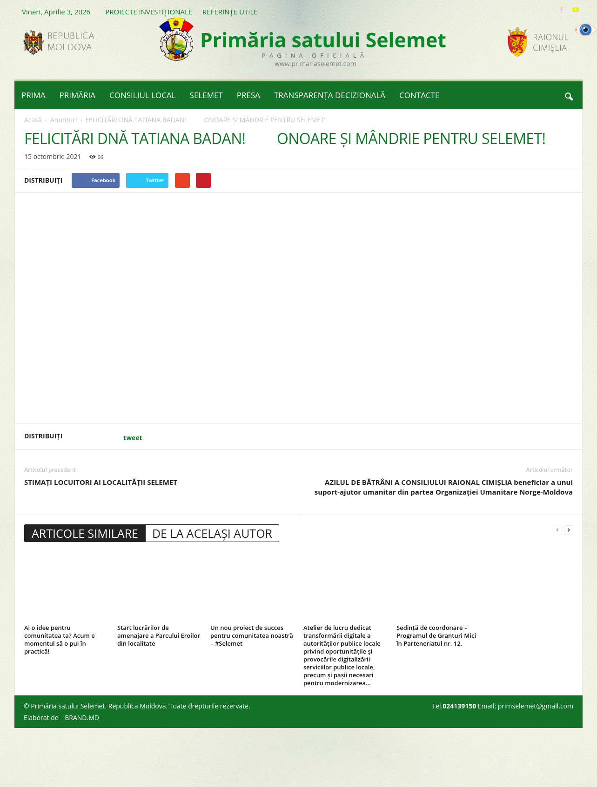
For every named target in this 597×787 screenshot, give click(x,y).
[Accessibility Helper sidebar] (586, 30)
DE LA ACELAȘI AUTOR (212, 533)
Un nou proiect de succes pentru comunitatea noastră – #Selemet (251, 635)
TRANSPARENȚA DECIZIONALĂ (329, 95)
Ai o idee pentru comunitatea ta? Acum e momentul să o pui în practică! (59, 639)
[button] (568, 95)
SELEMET (206, 95)
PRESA (248, 95)
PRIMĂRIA (78, 95)
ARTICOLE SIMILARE (85, 533)
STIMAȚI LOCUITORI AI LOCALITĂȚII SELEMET (100, 482)
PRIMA (33, 95)
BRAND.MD (82, 717)
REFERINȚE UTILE (229, 11)
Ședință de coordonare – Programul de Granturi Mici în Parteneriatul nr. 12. (436, 635)
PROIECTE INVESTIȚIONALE (148, 11)
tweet (132, 437)
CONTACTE (419, 95)
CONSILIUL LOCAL (142, 95)
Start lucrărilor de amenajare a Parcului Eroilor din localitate (158, 635)
